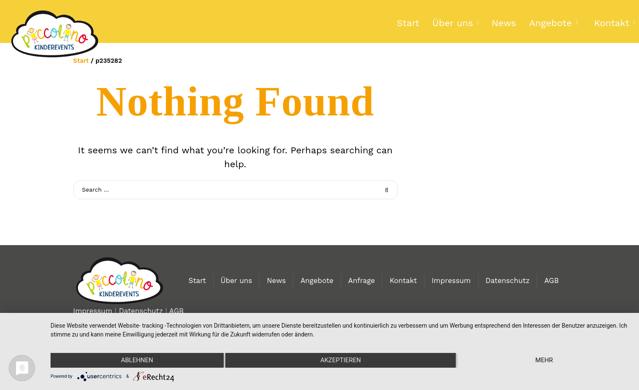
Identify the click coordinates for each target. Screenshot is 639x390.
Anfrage (361, 280)
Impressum (451, 280)
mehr (544, 360)
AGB (551, 280)
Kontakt (403, 280)
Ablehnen (137, 360)
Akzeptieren (340, 360)
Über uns (452, 23)
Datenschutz (508, 280)
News (504, 23)
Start (408, 23)
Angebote (550, 23)
